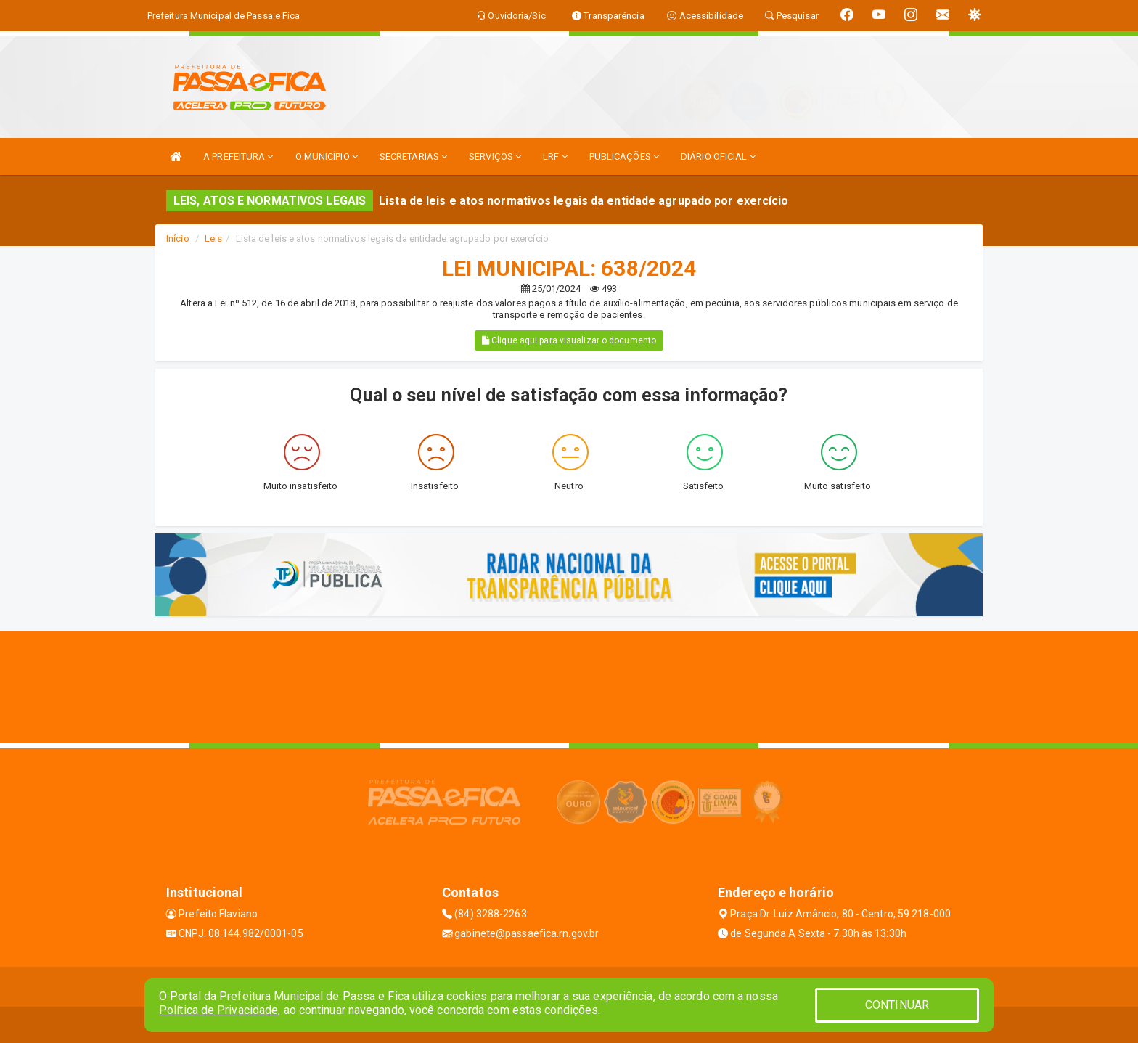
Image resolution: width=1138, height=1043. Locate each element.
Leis (213, 238)
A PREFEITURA (238, 156)
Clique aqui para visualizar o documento (569, 340)
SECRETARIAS (413, 156)
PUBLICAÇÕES (624, 156)
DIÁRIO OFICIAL (718, 156)
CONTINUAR (897, 1005)
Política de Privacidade (218, 1010)
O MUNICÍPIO (326, 156)
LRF (555, 156)
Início (177, 238)
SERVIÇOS (495, 156)
